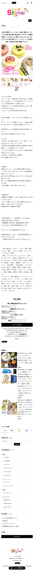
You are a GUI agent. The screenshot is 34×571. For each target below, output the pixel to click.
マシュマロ (8, 471)
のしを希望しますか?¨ (17, 314)
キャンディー (8, 468)
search (14, 2)
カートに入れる (17, 325)
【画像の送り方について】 (17, 309)
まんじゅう (8, 475)
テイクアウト (7, 497)
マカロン (7, 457)
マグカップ (8, 493)
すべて (5, 430)
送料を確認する (23, 334)
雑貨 (4, 490)
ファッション (7, 479)
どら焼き (7, 461)
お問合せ (5, 521)
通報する (17, 338)
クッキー (7, 464)
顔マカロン (8, 500)
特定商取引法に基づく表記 (10, 526)
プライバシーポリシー (9, 523)
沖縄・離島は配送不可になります (17, 303)
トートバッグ (8, 486)
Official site (17, 536)
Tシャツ (7, 482)
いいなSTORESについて (10, 518)
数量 (9, 320)
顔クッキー (8, 507)
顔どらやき (8, 503)
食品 (4, 454)
